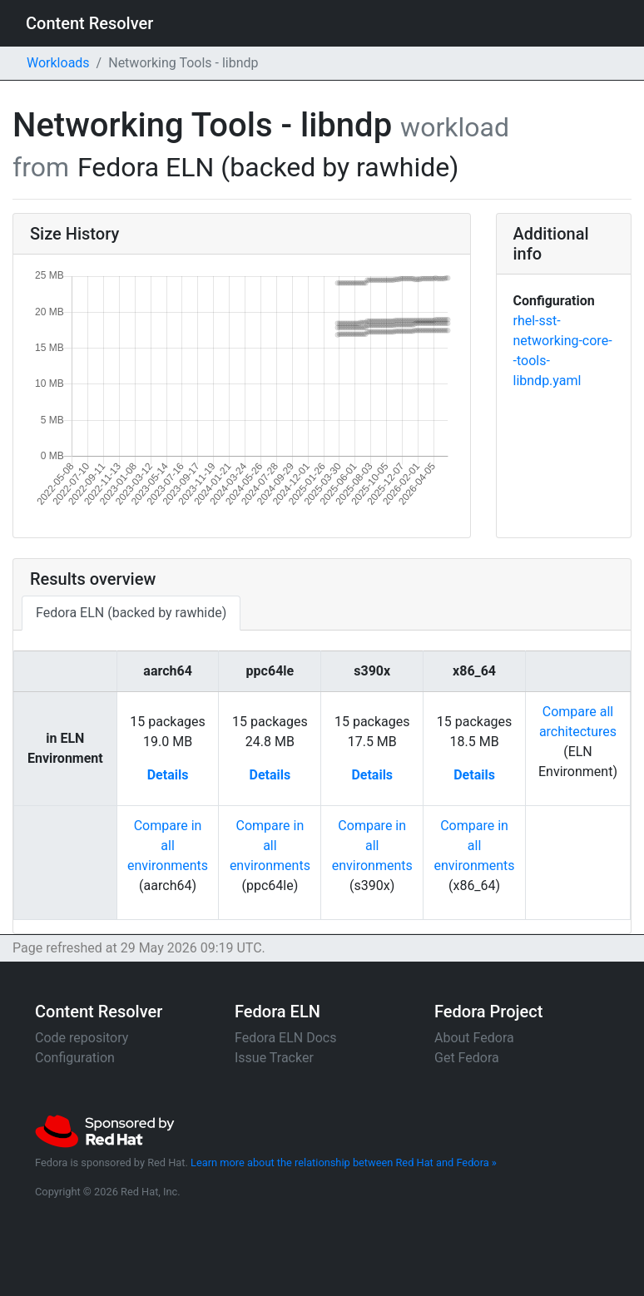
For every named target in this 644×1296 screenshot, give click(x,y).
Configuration (75, 1058)
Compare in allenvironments (167, 845)
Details (168, 775)
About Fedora (474, 1038)
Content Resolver (89, 23)
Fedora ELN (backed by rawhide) (131, 613)
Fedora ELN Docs (285, 1038)
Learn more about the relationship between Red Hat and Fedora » (344, 1162)
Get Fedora (466, 1058)
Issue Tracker (274, 1058)
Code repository (81, 1038)
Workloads (58, 63)
